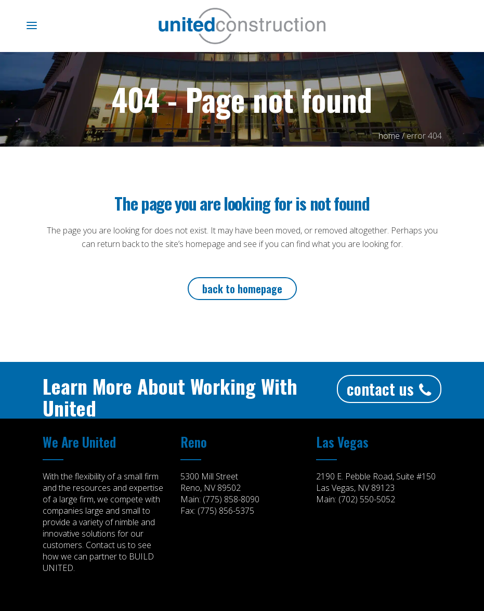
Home (389, 135)
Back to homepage (242, 288)
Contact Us (389, 388)
